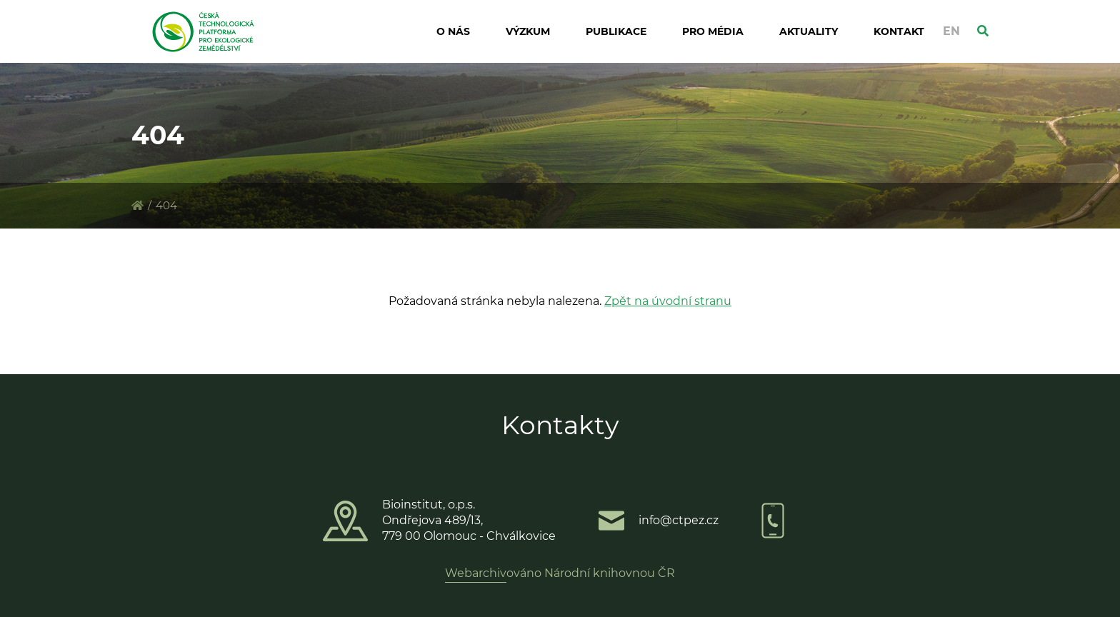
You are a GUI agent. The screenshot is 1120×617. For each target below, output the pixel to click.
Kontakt (899, 31)
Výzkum (528, 31)
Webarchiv (475, 573)
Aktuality (808, 31)
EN (951, 31)
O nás (453, 31)
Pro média (713, 31)
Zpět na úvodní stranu (667, 301)
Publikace (616, 31)
